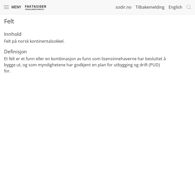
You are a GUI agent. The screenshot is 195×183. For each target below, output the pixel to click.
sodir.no (124, 7)
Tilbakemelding (150, 7)
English (175, 7)
